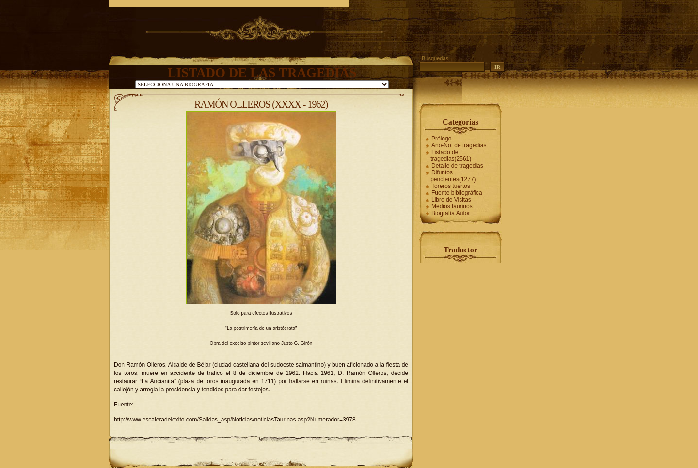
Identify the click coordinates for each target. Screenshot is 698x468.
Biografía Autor (450, 213)
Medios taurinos (452, 206)
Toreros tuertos (450, 186)
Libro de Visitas (451, 199)
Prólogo (441, 138)
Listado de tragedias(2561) (450, 155)
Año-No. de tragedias (458, 145)
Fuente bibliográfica (456, 192)
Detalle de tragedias (457, 165)
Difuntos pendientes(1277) (453, 176)
